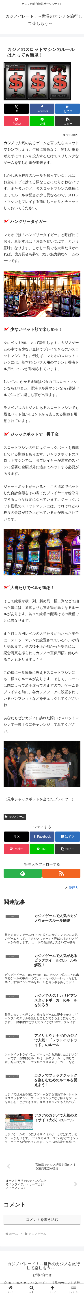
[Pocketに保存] (16, 121)
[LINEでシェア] (42, 121)
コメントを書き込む (42, 1219)
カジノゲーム (15, 816)
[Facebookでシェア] (42, 109)
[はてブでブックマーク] (67, 109)
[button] (67, 121)
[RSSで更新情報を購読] (61, 873)
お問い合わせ (42, 1275)
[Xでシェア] (16, 109)
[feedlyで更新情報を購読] (23, 873)
